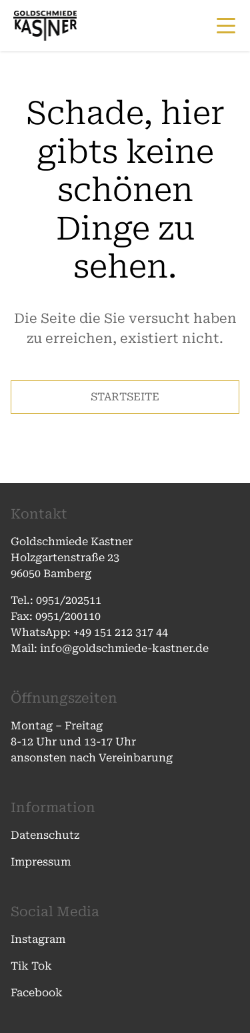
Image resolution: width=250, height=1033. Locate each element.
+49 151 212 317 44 (120, 632)
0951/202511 (70, 600)
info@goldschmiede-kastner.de (123, 648)
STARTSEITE (125, 396)
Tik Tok (31, 966)
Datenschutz (45, 835)
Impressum (41, 861)
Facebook (37, 992)
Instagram (38, 939)
